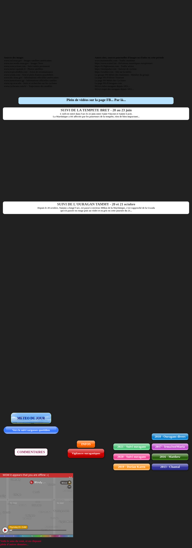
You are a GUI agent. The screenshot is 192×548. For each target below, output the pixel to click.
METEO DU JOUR (31, 418)
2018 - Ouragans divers (170, 436)
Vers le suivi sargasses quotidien (31, 430)
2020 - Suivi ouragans (131, 456)
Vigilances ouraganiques (86, 453)
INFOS (86, 444)
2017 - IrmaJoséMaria (170, 446)
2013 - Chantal (170, 467)
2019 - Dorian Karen (131, 467)
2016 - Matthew (170, 456)
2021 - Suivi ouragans (131, 446)
